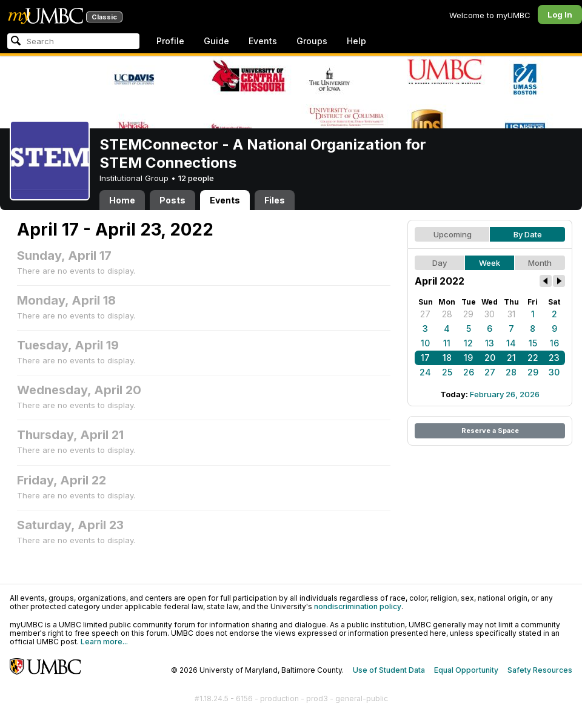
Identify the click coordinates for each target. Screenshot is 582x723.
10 (425, 343)
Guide (216, 41)
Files (274, 200)
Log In (559, 14)
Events (263, 41)
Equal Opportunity (466, 670)
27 (425, 314)
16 (554, 343)
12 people (196, 178)
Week (489, 263)
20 (489, 357)
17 (425, 357)
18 (447, 357)
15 (533, 343)
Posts (172, 200)
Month (540, 263)
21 (511, 357)
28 (447, 314)
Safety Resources (539, 670)
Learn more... (104, 641)
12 (468, 343)
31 (511, 314)
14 (511, 343)
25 (447, 372)
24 (425, 372)
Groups (311, 41)
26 (468, 372)
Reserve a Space (490, 430)
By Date (527, 234)
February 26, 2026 (505, 394)
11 (446, 343)
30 (489, 314)
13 (489, 343)
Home (122, 200)
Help (356, 41)
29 (468, 314)
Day (439, 263)
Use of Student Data (389, 670)
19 (468, 357)
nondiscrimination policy (357, 606)
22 (532, 357)
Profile (170, 41)
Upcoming (452, 234)
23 (554, 357)
